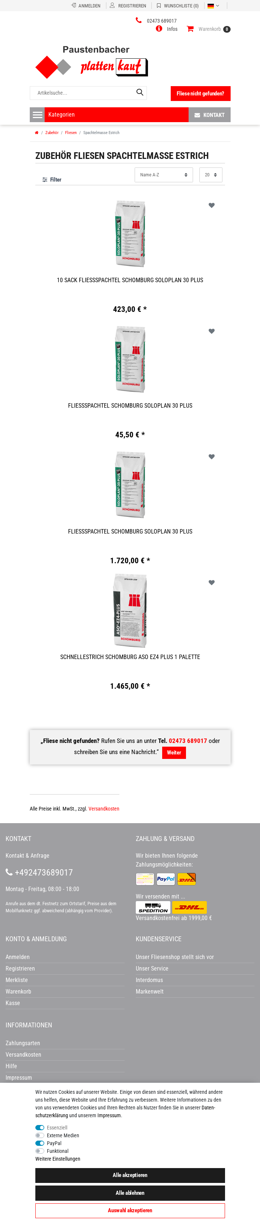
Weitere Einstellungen (57, 1159)
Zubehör (51, 132)
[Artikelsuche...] (88, 93)
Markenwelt (150, 991)
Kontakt (210, 115)
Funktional (57, 1151)
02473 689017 (188, 740)
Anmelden (18, 957)
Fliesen (71, 132)
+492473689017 (39, 872)
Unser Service (152, 968)
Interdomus (149, 980)
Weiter (174, 752)
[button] (166, 29)
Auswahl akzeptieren (130, 1210)
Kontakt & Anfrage (27, 855)
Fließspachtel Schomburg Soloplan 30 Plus (130, 405)
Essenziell (57, 1128)
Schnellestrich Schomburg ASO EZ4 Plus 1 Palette (130, 657)
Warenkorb (18, 991)
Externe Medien (63, 1135)
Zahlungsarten (23, 1043)
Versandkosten (104, 809)
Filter (51, 179)
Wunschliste (212, 205)
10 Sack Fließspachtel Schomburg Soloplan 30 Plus (130, 280)
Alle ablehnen (130, 1193)
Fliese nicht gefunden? (200, 93)
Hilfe (11, 1066)
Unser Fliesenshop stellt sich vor (175, 957)
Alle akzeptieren (130, 1175)
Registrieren (20, 968)
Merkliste (17, 980)
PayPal (54, 1143)
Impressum (109, 1115)
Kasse (13, 1003)
